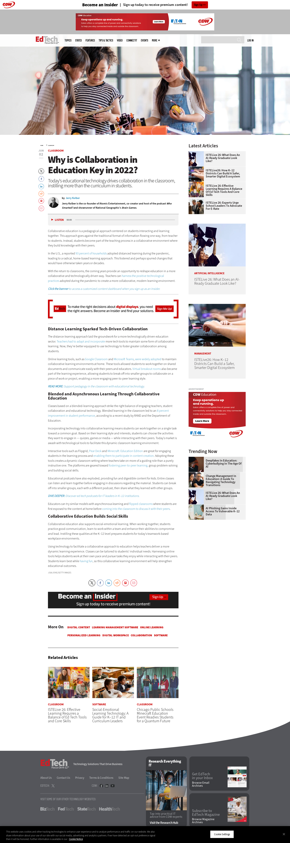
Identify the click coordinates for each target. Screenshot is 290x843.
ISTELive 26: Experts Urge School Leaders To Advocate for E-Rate (224, 205)
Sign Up (198, 5)
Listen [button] (59, 219)
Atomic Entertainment (112, 203)
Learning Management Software (115, 627)
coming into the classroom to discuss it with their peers (136, 509)
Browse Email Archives (200, 784)
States (78, 40)
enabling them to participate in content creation (123, 456)
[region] (145, 834)
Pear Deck (95, 451)
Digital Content (78, 627)
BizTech (47, 809)
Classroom (51, 145)
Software (161, 635)
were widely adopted (148, 359)
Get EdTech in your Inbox (202, 776)
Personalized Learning (83, 635)
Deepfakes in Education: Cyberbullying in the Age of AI (223, 463)
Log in (250, 40)
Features (90, 40)
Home (41, 145)
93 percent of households (91, 253)
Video (120, 40)
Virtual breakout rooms (146, 369)
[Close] (284, 834)
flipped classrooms (141, 504)
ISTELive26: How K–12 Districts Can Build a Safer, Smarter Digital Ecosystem (223, 173)
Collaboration (141, 635)
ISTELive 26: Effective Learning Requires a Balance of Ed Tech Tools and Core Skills (224, 190)
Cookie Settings (222, 834)
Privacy (79, 778)
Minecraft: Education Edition (125, 451)
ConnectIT (131, 40)
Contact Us (63, 778)
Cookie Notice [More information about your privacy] (76, 839)
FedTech (66, 809)
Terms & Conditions (101, 778)
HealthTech (109, 809)
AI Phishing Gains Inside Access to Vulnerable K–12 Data (223, 511)
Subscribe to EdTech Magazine (206, 813)
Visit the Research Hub (164, 823)
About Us (46, 778)
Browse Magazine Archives (203, 821)
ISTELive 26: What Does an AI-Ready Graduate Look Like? (223, 158)
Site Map (123, 778)
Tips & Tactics (106, 40)
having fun (86, 561)
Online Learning (151, 627)
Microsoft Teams (124, 359)
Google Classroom (96, 359)
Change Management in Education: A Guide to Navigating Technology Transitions (221, 480)
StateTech (86, 809)
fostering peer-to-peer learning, (128, 465)
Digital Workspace (115, 635)
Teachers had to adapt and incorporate (81, 341)
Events (144, 40)
